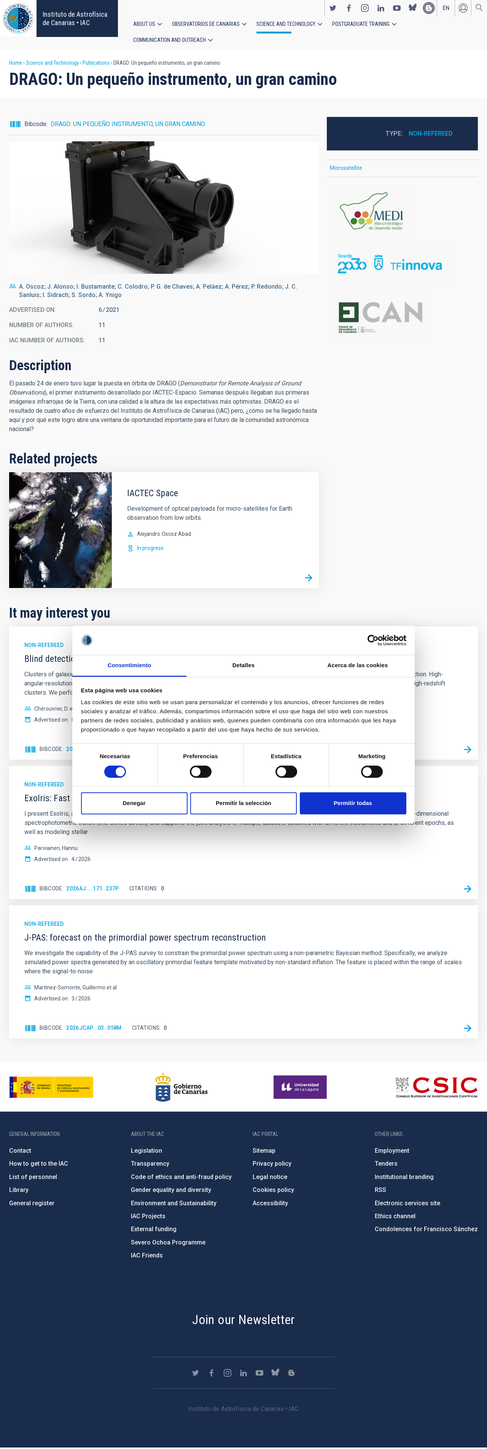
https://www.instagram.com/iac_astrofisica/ (365, 8)
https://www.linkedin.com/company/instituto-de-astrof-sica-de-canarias (381, 8)
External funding (154, 1230)
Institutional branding (404, 1178)
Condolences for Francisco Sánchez (426, 1230)
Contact (20, 1151)
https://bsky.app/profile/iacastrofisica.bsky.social (413, 8)
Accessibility (270, 1204)
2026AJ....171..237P (92, 890)
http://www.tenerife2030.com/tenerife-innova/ (402, 265)
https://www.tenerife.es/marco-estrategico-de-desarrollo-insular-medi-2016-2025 (402, 212)
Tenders (386, 1165)
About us (144, 24)
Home (15, 64)
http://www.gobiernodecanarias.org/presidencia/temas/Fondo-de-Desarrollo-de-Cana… (402, 318)
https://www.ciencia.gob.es (51, 1088)
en (446, 8)
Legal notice (270, 1178)
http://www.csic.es (436, 1088)
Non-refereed (431, 134)
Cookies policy (273, 1191)
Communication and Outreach (169, 41)
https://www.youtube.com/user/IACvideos (397, 8)
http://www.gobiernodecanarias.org (181, 1088)
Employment (392, 1151)
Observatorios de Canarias (206, 24)
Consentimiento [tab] (129, 665)
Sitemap (264, 1151)
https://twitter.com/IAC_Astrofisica (333, 8)
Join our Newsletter (243, 1320)
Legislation (146, 1151)
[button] (164, 208)
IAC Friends (147, 1256)
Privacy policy (272, 1165)
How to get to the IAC (38, 1165)
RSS (380, 1191)
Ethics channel (395, 1217)
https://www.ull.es (301, 1088)
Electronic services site (407, 1204)
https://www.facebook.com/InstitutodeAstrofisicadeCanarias (349, 8)
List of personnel (33, 1178)
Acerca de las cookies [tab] (358, 665)
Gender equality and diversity (171, 1191)
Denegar (134, 803)
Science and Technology (285, 24)
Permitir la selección (243, 803)
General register (31, 1204)
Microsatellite (346, 169)
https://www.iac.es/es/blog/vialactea (429, 8)
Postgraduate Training (361, 24)
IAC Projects (148, 1217)
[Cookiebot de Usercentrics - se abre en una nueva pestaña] (373, 640)
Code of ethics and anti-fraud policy (181, 1178)
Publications (96, 64)
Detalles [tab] (243, 665)
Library (19, 1191)
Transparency (150, 1165)
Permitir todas (353, 803)
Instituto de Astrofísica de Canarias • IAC (75, 18)
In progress (150, 549)
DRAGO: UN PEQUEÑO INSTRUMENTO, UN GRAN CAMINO (128, 125)
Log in (463, 8)
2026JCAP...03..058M (94, 1029)
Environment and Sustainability (173, 1204)
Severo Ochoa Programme (168, 1243)
